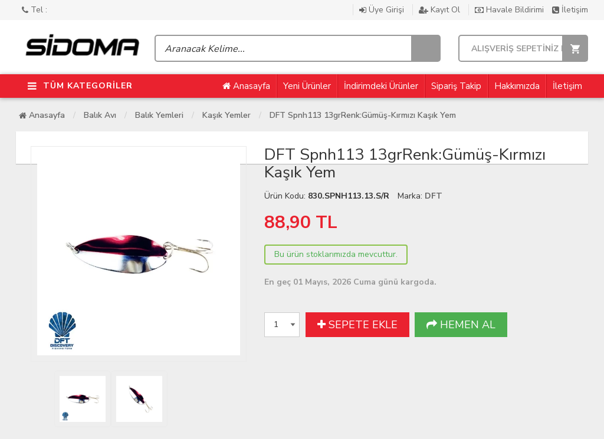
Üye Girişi (382, 9)
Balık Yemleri (159, 115)
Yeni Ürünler (307, 86)
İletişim (570, 9)
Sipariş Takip (456, 86)
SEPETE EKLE (357, 324)
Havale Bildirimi (510, 9)
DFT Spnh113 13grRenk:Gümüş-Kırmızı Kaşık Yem (363, 115)
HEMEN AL (460, 324)
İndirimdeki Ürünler (381, 86)
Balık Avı (100, 115)
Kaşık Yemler (226, 115)
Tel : (34, 9)
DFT (433, 196)
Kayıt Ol (440, 9)
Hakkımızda (517, 86)
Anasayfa (246, 86)
